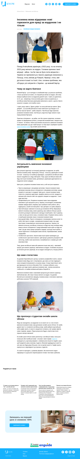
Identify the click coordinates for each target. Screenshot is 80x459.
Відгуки (27, 4)
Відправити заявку (19, 425)
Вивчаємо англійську (32, 11)
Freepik (73, 455)
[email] (56, 4)
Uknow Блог (20, 11)
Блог (33, 4)
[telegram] (46, 4)
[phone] (53, 4)
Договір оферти (43, 451)
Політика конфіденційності (46, 453)
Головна (25, 451)
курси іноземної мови (23, 127)
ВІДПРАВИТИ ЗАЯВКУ (70, 4)
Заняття (54, 339)
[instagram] (50, 4)
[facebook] (59, 4)
